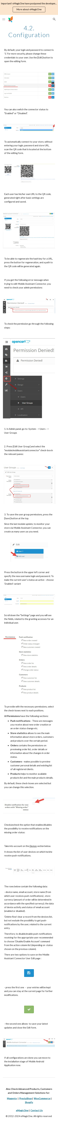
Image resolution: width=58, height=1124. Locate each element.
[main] (29, 31)
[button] (3, 19)
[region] (29, 7)
